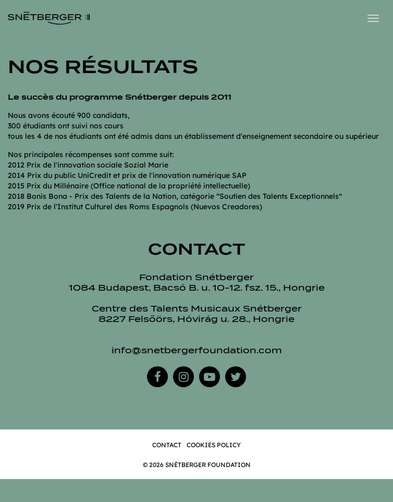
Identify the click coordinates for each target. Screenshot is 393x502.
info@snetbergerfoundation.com (197, 350)
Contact (166, 445)
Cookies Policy (214, 445)
